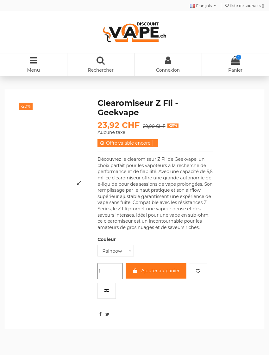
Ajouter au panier (156, 271)
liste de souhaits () (244, 5)
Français (204, 5)
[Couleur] (115, 250)
